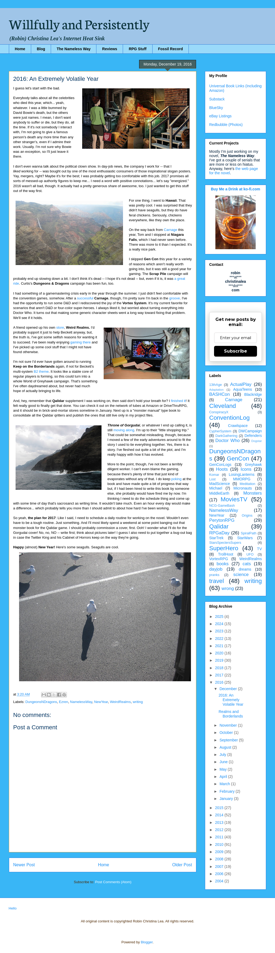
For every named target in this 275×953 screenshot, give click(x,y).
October (226, 732)
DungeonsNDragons (41, 702)
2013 (220, 822)
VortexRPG (218, 559)
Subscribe (235, 351)
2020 (220, 653)
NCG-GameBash (222, 506)
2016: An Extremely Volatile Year (231, 699)
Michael (215, 488)
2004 (220, 881)
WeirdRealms (120, 702)
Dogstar (256, 441)
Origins (247, 515)
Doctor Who (227, 440)
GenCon (238, 458)
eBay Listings (220, 116)
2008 (220, 859)
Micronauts (242, 488)
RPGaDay (219, 532)
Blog (41, 49)
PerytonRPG (221, 520)
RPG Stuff (137, 49)
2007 (220, 866)
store (60, 327)
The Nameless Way (74, 49)
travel (216, 581)
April (223, 776)
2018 (220, 668)
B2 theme (41, 371)
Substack (217, 99)
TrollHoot (225, 554)
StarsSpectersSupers (225, 543)
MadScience (219, 483)
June (224, 762)
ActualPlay (240, 384)
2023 (220, 631)
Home (20, 49)
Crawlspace (238, 425)
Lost (212, 479)
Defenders (253, 435)
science (241, 574)
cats (247, 563)
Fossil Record (170, 49)
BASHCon (219, 394)
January (226, 798)
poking (176, 479)
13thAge (215, 385)
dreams (245, 569)
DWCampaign (250, 431)
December (228, 689)
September (229, 740)
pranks (214, 575)
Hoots (222, 469)
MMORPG (242, 479)
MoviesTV (233, 499)
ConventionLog (229, 417)
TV (259, 549)
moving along (123, 430)
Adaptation (216, 389)
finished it (178, 401)
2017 (220, 675)
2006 (220, 874)
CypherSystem (220, 431)
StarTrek (216, 538)
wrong (228, 588)
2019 (220, 660)
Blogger (147, 942)
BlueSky (216, 108)
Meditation (247, 484)
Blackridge (253, 394)
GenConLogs (220, 464)
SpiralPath (248, 533)
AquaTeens (242, 389)
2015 (220, 808)
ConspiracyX (218, 412)
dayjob (215, 569)
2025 (220, 616)
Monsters (252, 493)
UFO (250, 554)
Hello (13, 908)
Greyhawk (253, 464)
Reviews (109, 49)
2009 (220, 852)
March (225, 784)
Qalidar (219, 526)
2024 (220, 624)
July (223, 754)
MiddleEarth (219, 493)
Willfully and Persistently (79, 23)
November (228, 725)
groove (174, 298)
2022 (220, 638)
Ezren (63, 702)
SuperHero (223, 548)
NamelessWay (81, 702)
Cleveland (222, 406)
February (227, 791)
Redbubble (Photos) (226, 124)
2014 (220, 815)
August (225, 747)
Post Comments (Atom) (113, 882)
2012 (220, 830)
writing (138, 702)
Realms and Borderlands (231, 713)
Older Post (182, 865)
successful (85, 298)
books (222, 563)
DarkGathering (226, 436)
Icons (246, 469)
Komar (214, 475)
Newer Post (24, 865)
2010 (220, 844)
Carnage (170, 230)
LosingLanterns (242, 474)
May (223, 769)
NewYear (101, 702)
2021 (220, 646)
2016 (220, 682)
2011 (220, 837)
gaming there (80, 342)
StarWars (245, 538)
